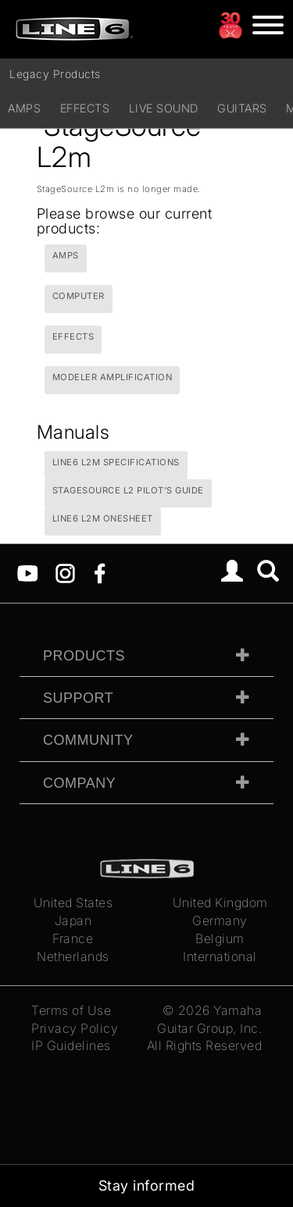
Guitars (242, 108)
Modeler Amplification (112, 377)
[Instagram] (65, 571)
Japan (73, 920)
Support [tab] (78, 698)
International (220, 956)
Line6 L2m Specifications (116, 462)
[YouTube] (28, 571)
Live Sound (163, 108)
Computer (78, 295)
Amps (24, 108)
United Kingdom (220, 902)
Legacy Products (55, 73)
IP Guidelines (71, 1045)
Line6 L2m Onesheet (102, 518)
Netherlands (73, 956)
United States (73, 902)
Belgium (220, 938)
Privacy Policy (74, 1028)
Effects (85, 108)
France (72, 938)
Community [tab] (88, 740)
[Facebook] (99, 571)
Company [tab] (79, 783)
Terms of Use (71, 1010)
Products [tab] (84, 656)
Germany (220, 920)
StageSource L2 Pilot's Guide (128, 490)
